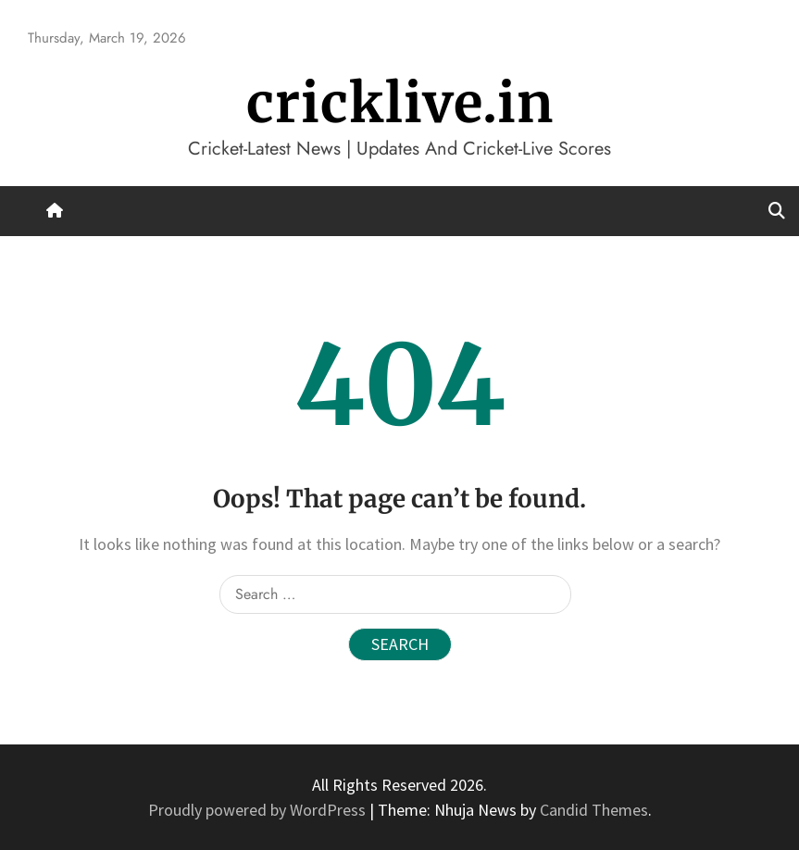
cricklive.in (400, 103)
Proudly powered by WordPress (258, 809)
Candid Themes (594, 809)
